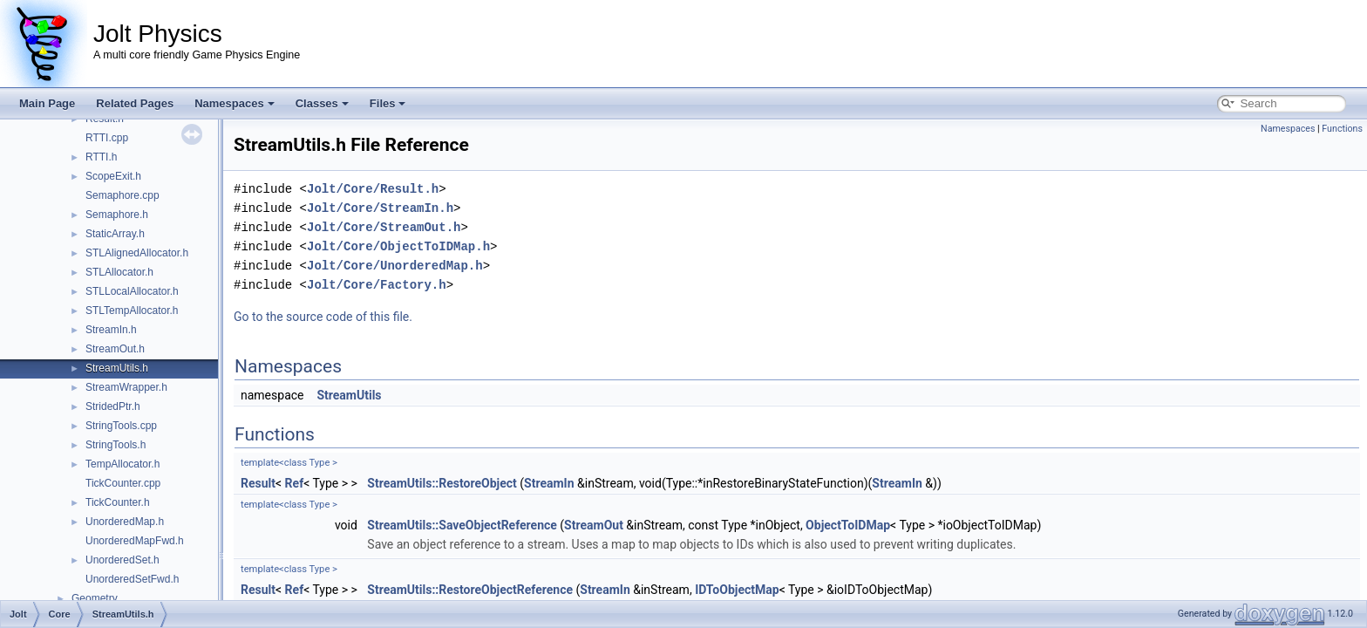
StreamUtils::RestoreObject (442, 483)
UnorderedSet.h (122, 560)
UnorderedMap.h (124, 521)
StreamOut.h (115, 349)
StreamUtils (348, 395)
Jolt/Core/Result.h (373, 189)
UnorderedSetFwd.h (132, 579)
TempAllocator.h (122, 464)
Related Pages (134, 103)
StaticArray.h (115, 234)
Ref (294, 483)
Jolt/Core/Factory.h (376, 284)
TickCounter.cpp (122, 483)
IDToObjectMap (737, 590)
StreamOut (593, 525)
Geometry (94, 598)
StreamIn (549, 483)
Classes (322, 103)
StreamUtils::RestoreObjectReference (470, 590)
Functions (1342, 128)
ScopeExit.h (113, 176)
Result (258, 483)
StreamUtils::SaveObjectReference (462, 525)
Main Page (47, 103)
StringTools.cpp (121, 426)
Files (388, 103)
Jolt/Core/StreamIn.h (380, 208)
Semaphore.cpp (122, 195)
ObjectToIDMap (848, 525)
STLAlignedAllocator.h (136, 253)
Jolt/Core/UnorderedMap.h (395, 265)
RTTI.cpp (106, 138)
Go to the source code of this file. (323, 317)
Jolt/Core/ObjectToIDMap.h (398, 246)
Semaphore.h (116, 214)
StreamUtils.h (116, 368)
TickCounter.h (117, 502)
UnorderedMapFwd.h (134, 541)
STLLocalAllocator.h (132, 291)
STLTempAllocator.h (132, 310)
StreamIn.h (111, 330)
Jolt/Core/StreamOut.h (383, 227)
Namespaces (234, 103)
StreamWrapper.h (126, 387)
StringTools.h (115, 445)
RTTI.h (101, 157)
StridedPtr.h (112, 406)
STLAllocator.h (119, 272)
